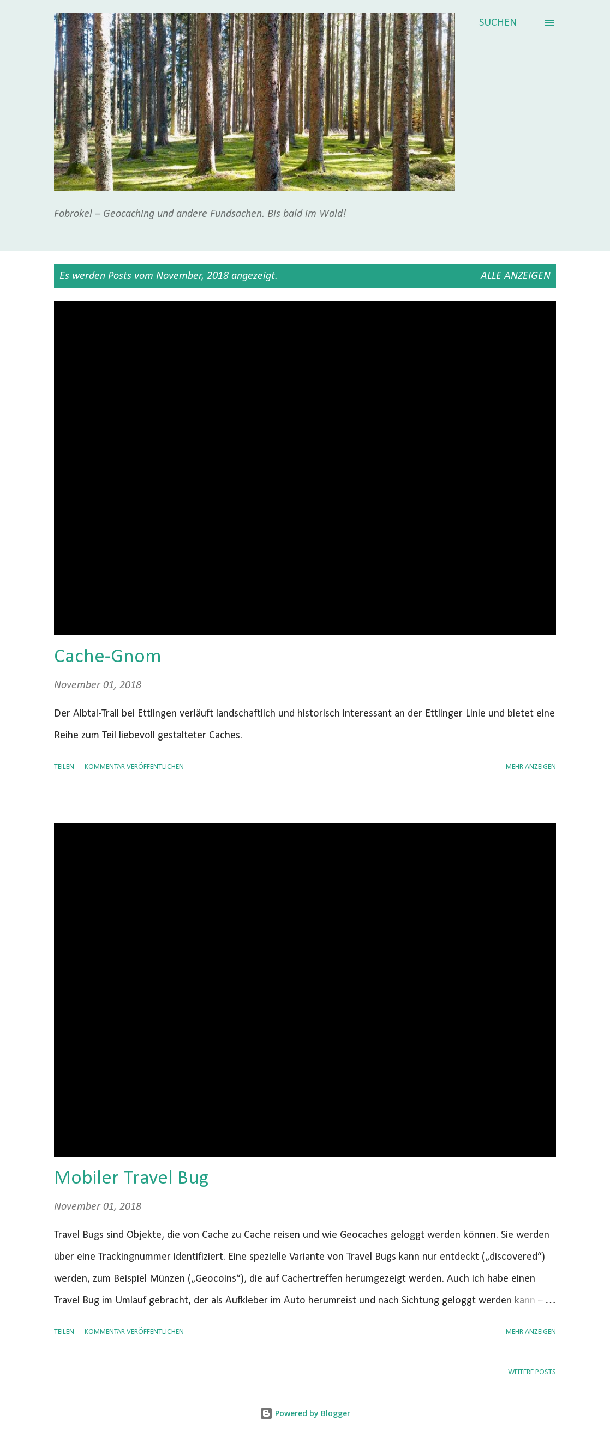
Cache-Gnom (108, 657)
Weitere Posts (532, 1372)
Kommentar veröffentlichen (134, 767)
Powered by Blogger (305, 1413)
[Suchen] (498, 23)
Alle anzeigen (516, 276)
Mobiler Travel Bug (131, 1178)
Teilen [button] (64, 767)
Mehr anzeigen (531, 767)
